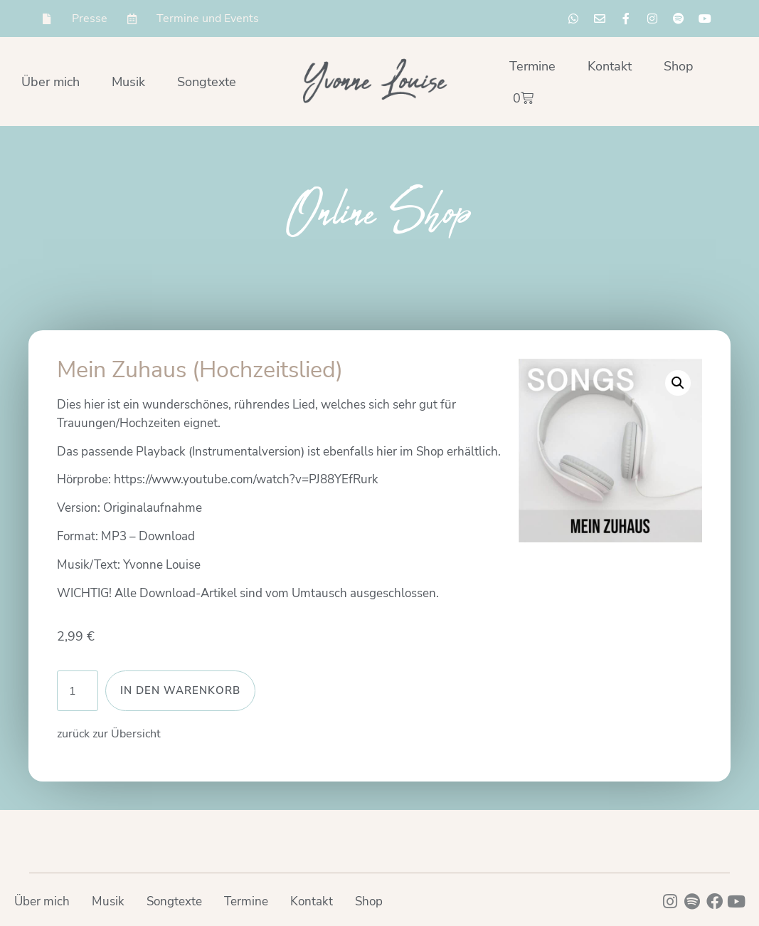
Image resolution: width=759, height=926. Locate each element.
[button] (678, 383)
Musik (128, 81)
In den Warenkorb (180, 690)
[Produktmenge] (77, 690)
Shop (679, 66)
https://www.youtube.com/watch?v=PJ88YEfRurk (246, 479)
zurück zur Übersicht (109, 734)
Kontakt (610, 66)
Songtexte (206, 81)
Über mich (50, 81)
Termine (532, 66)
